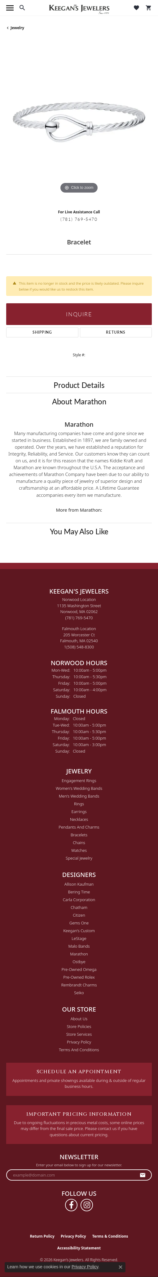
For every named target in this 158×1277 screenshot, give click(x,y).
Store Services (79, 1034)
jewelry (17, 27)
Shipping (42, 332)
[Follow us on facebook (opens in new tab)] (71, 1205)
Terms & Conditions (110, 1236)
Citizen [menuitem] (79, 915)
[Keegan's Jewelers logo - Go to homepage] (79, 8)
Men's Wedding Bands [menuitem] (79, 796)
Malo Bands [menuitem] (79, 946)
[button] (22, 7)
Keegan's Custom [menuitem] (79, 930)
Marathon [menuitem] (79, 954)
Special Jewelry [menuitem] (79, 858)
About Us (79, 1018)
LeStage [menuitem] (79, 938)
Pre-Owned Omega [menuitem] (79, 969)
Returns (115, 332)
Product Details (79, 385)
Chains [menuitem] (79, 842)
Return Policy (42, 1236)
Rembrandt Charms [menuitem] (79, 985)
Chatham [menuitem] (79, 907)
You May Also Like (79, 531)
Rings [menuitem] (79, 804)
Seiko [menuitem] (79, 992)
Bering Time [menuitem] (79, 892)
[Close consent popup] (120, 1267)
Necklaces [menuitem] (79, 819)
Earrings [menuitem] (78, 811)
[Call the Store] (79, 618)
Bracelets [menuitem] (79, 835)
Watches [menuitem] (79, 850)
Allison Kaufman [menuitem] (79, 884)
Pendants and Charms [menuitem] (79, 827)
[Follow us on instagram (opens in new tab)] (87, 1205)
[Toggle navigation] (10, 8)
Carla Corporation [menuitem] (79, 899)
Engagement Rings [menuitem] (79, 780)
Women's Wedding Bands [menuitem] (79, 788)
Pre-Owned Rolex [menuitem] (78, 977)
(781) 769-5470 (78, 219)
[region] (79, 122)
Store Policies (79, 1026)
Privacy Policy (79, 1042)
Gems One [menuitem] (79, 923)
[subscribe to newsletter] (142, 1175)
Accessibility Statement (79, 1248)
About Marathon (79, 401)
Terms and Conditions (79, 1049)
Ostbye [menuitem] (78, 961)
